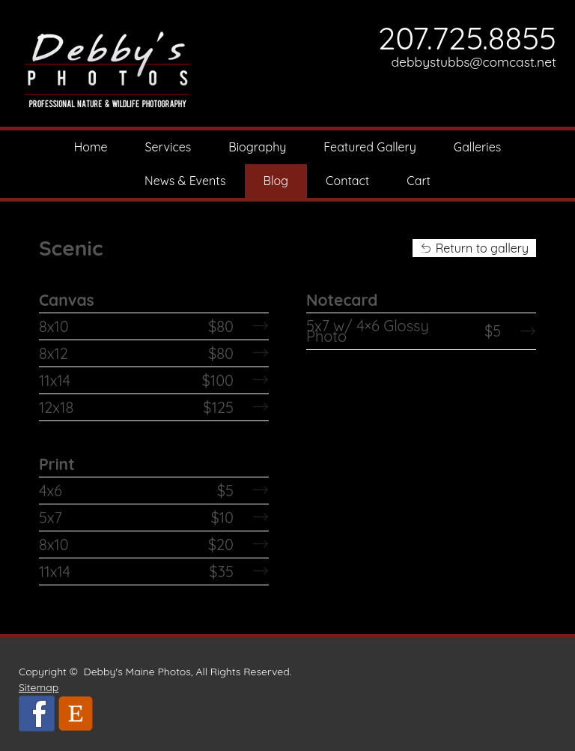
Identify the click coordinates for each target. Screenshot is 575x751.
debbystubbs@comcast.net (473, 61)
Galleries (477, 146)
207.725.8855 (467, 38)
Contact (347, 180)
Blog (276, 180)
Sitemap (38, 687)
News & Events (185, 180)
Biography (257, 146)
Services (168, 146)
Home (91, 146)
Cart (419, 180)
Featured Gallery (369, 146)
